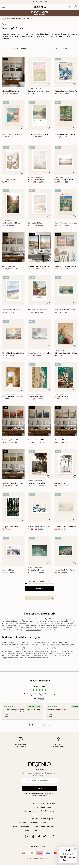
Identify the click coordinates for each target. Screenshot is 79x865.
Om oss (35, 803)
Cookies (44, 823)
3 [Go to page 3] (39, 598)
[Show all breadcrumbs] (4, 19)
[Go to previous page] (27, 598)
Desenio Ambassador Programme (25, 826)
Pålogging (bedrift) (31, 830)
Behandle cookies (47, 826)
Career (35, 815)
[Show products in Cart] (75, 6)
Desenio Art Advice (48, 803)
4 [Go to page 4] (43, 598)
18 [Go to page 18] (48, 598)
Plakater (12, 19)
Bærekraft (34, 819)
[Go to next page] (52, 598)
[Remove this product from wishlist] (22, 84)
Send (39, 788)
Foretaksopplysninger (30, 811)
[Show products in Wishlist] (70, 6)
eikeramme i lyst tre (33, 630)
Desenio (46, 859)
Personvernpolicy (37, 793)
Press (36, 807)
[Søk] (8, 6)
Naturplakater (23, 19)
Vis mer (39, 588)
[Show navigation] (3, 6)
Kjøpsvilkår (45, 815)
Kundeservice (46, 807)
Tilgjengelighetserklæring (28, 823)
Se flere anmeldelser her (39, 725)
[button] (68, 855)
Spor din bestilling (47, 811)
